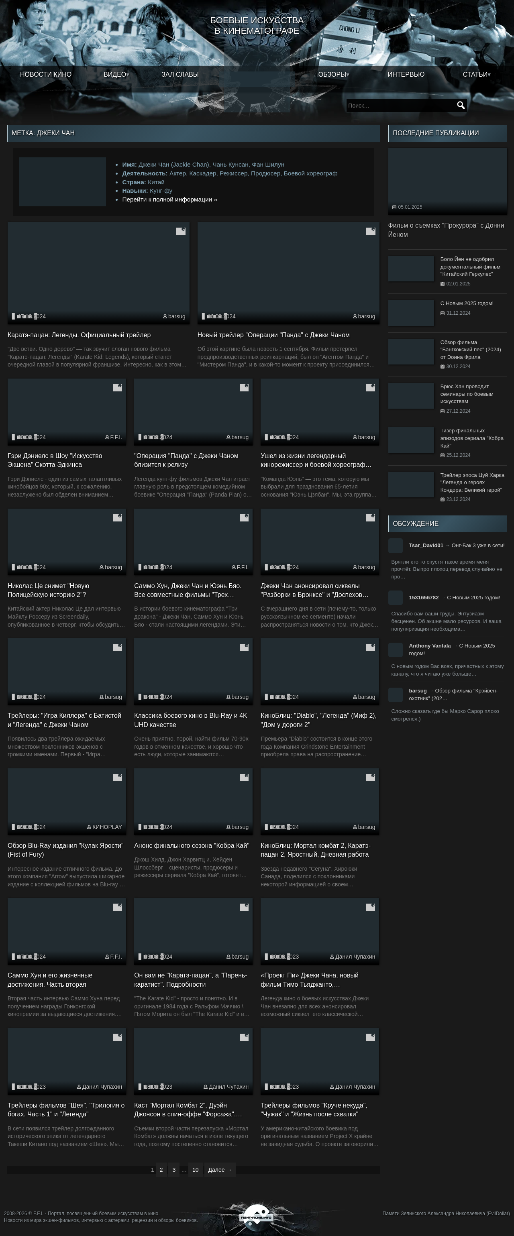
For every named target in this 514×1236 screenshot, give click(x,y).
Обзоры (332, 74)
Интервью (406, 74)
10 (195, 1170)
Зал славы (180, 74)
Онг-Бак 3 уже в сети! (478, 545)
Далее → (220, 1170)
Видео (115, 74)
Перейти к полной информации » (169, 199)
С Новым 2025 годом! (473, 598)
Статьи (475, 74)
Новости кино (45, 74)
